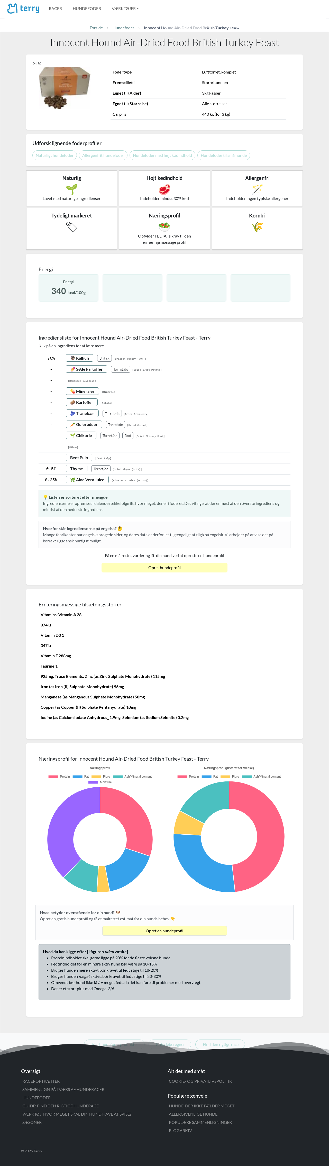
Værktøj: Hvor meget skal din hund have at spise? (76, 1114)
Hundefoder (87, 8)
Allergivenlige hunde (193, 1114)
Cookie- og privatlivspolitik (200, 1081)
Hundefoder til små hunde (224, 155)
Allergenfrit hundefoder (103, 155)
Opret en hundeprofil (164, 930)
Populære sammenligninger (200, 1122)
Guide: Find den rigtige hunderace (60, 1105)
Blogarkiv (180, 1130)
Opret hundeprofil (164, 567)
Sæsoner (32, 1122)
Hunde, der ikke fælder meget (201, 1105)
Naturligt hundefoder (55, 155)
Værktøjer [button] (124, 8)
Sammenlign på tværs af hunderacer (63, 1089)
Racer (55, 8)
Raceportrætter (41, 1081)
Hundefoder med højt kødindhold (162, 155)
